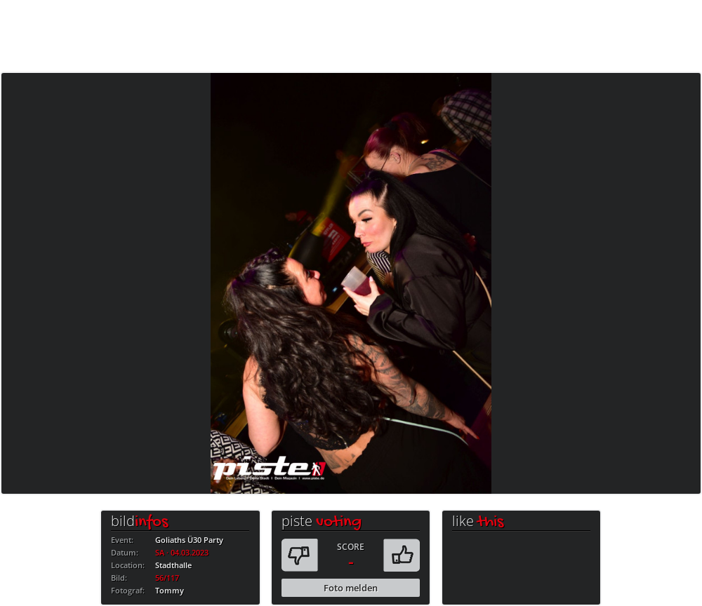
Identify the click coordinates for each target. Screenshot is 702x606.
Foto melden (351, 587)
